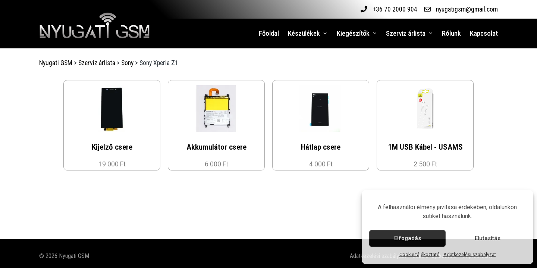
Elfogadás (407, 238)
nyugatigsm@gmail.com (467, 9)
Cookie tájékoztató (419, 254)
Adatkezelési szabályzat (469, 254)
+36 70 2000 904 (394, 9)
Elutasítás (487, 238)
